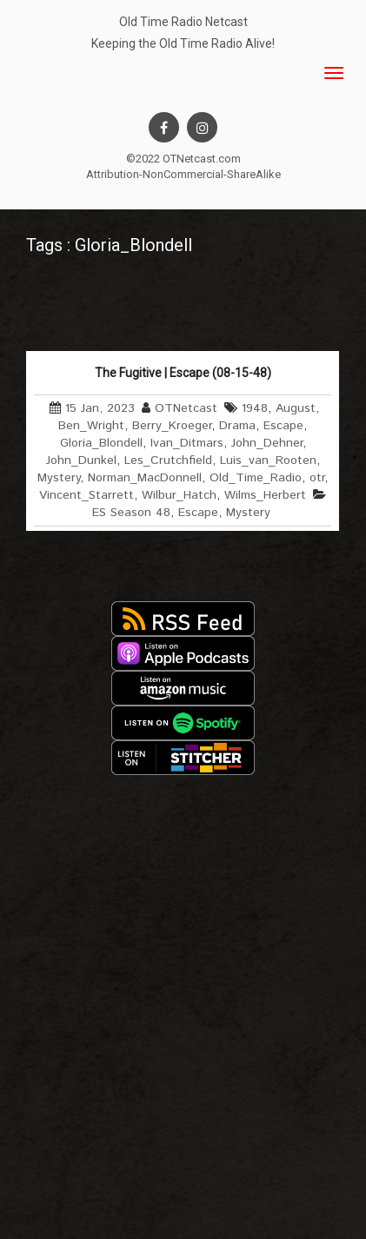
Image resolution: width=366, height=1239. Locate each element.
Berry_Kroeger (171, 425)
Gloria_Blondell (101, 443)
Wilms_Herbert (265, 495)
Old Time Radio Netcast (183, 22)
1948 (255, 408)
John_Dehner (267, 443)
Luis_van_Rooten (268, 460)
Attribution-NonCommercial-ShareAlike (183, 174)
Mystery (58, 478)
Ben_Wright (91, 425)
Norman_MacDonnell (145, 478)
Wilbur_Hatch (179, 495)
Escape (283, 425)
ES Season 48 (131, 512)
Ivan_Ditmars (186, 443)
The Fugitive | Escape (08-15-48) (183, 373)
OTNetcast (186, 408)
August (296, 408)
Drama (237, 425)
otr (316, 478)
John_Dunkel (81, 460)
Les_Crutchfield (168, 460)
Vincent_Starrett (86, 495)
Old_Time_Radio (256, 478)
